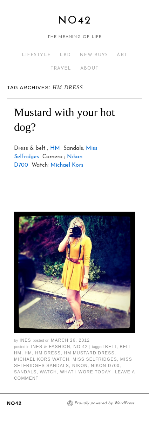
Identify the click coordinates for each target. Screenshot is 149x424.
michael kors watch (41, 359)
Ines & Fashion (50, 346)
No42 (75, 20)
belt (111, 346)
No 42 (81, 346)
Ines (25, 340)
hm (28, 353)
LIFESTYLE (36, 55)
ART (122, 55)
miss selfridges (95, 359)
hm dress (48, 353)
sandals (25, 372)
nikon (80, 365)
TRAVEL (61, 68)
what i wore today (85, 372)
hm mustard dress (89, 353)
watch (48, 372)
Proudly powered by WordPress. (104, 403)
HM (55, 148)
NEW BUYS (94, 55)
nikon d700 (105, 365)
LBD (65, 55)
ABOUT (89, 68)
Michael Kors (66, 165)
